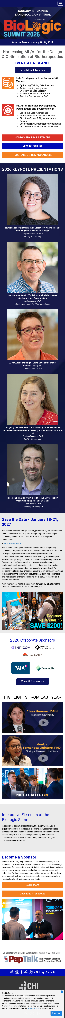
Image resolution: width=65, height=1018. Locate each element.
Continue (56, 1013)
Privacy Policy (33, 1008)
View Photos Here (12, 543)
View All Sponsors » (32, 681)
